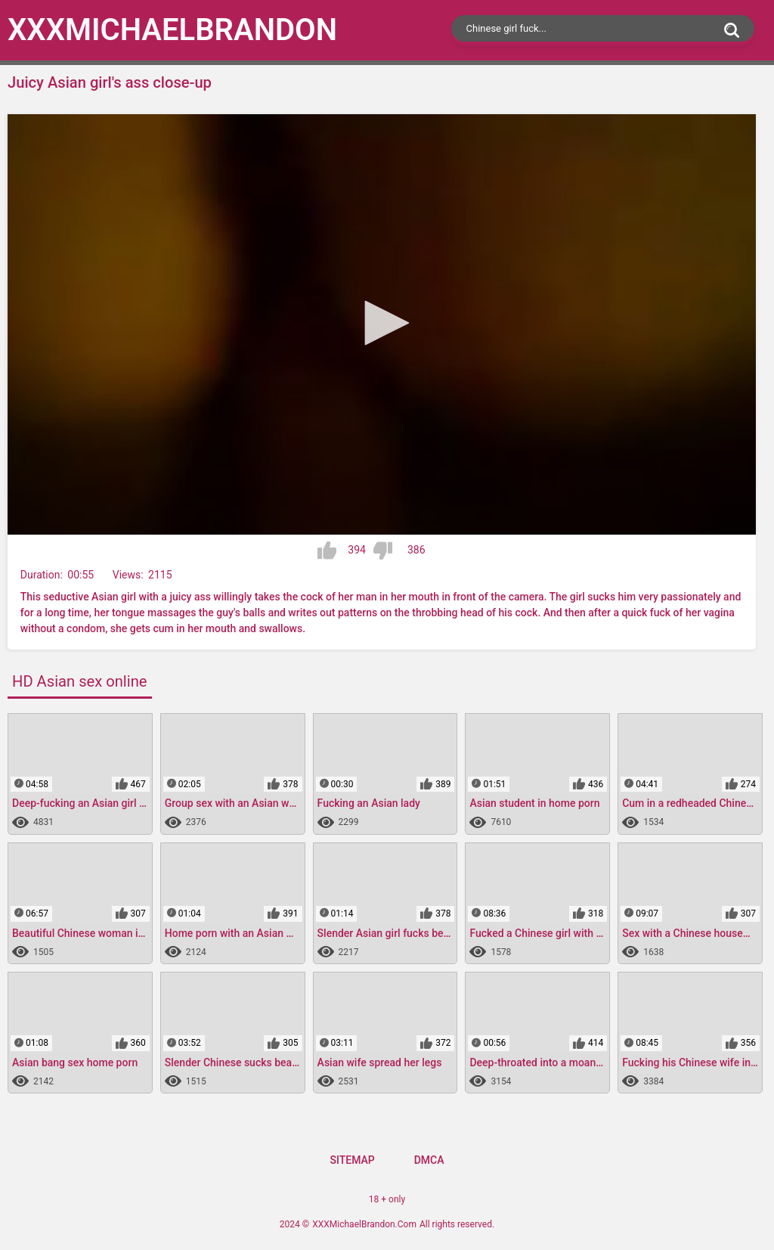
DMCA (429, 1160)
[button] (381, 323)
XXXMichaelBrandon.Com (364, 1224)
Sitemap (352, 1160)
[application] (382, 324)
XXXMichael (172, 30)
